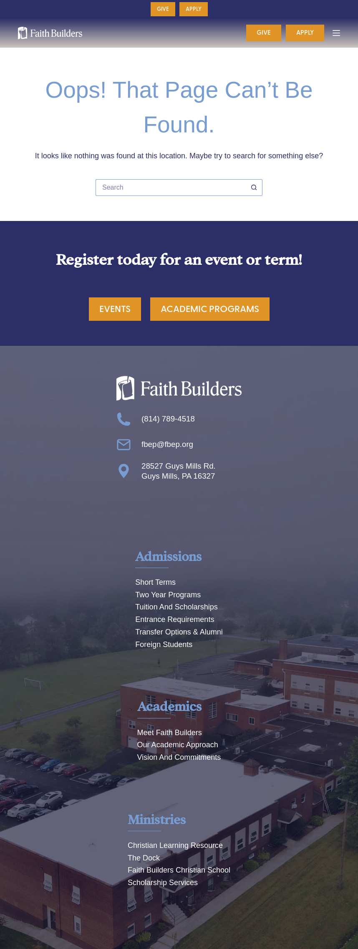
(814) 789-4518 (168, 418)
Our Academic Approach (177, 745)
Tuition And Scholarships (176, 607)
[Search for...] (171, 187)
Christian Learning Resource (175, 845)
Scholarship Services (163, 882)
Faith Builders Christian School (179, 870)
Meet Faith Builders (169, 732)
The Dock (144, 858)
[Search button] (254, 187)
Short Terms (155, 582)
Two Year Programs (168, 595)
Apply (194, 9)
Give (163, 9)
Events (115, 309)
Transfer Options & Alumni (178, 632)
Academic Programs (210, 309)
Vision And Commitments (179, 757)
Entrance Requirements (174, 619)
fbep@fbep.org (167, 444)
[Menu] (336, 33)
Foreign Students (163, 644)
